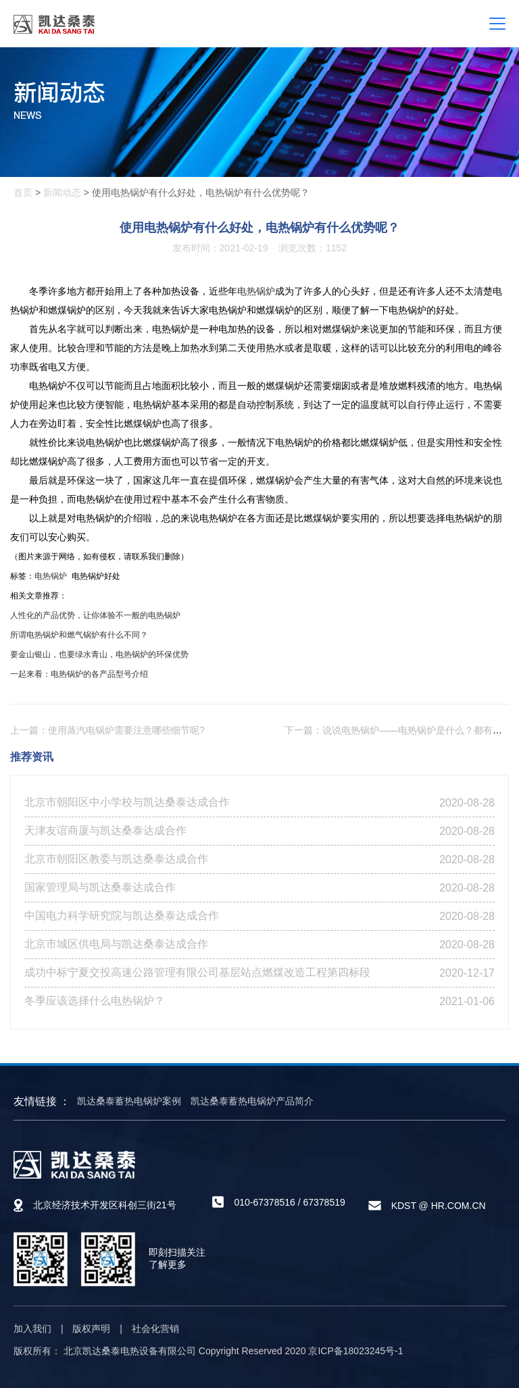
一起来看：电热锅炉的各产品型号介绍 (79, 674)
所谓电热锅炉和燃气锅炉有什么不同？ (79, 635)
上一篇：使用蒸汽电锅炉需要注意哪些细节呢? (107, 730)
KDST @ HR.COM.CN (438, 1205)
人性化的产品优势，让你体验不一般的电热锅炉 (95, 615)
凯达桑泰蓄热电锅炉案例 (129, 1101)
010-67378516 (264, 1202)
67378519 (324, 1202)
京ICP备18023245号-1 (355, 1350)
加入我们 (32, 1328)
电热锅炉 (256, 291)
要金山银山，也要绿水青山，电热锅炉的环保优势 (99, 654)
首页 (23, 192)
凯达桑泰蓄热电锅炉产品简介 (252, 1101)
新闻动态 (62, 192)
